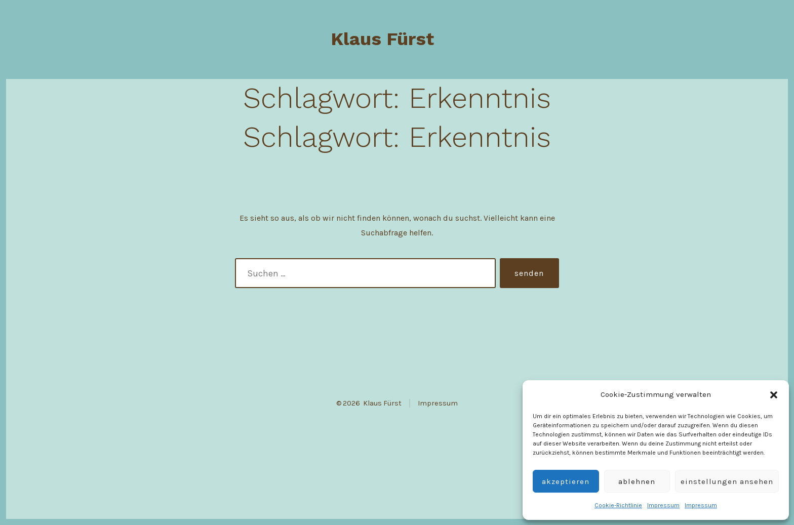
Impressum (663, 505)
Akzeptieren (565, 481)
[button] (774, 395)
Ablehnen (636, 481)
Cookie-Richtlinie (618, 505)
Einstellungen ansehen (727, 481)
